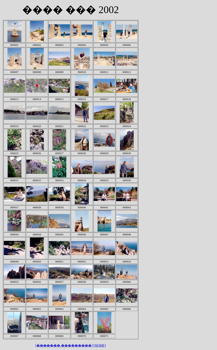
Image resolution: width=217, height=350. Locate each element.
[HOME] (99, 345)
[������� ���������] (64, 345)
